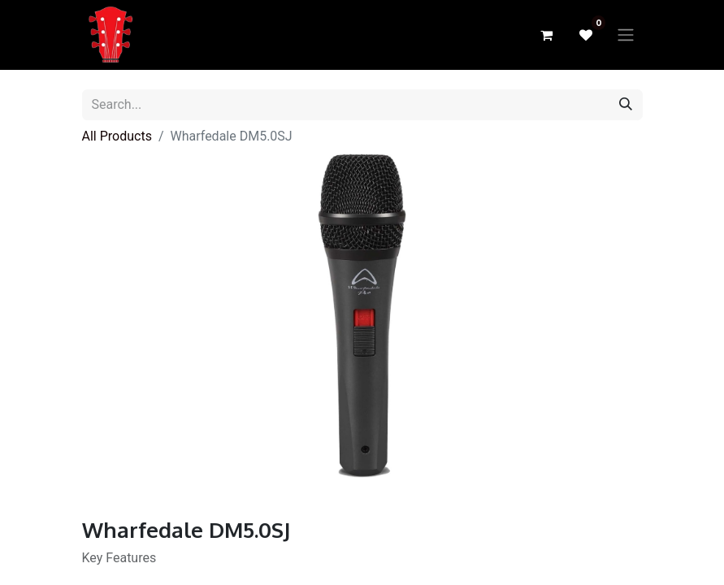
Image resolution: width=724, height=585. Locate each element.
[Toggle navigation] (626, 35)
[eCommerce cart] (547, 35)
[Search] (626, 104)
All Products (117, 136)
